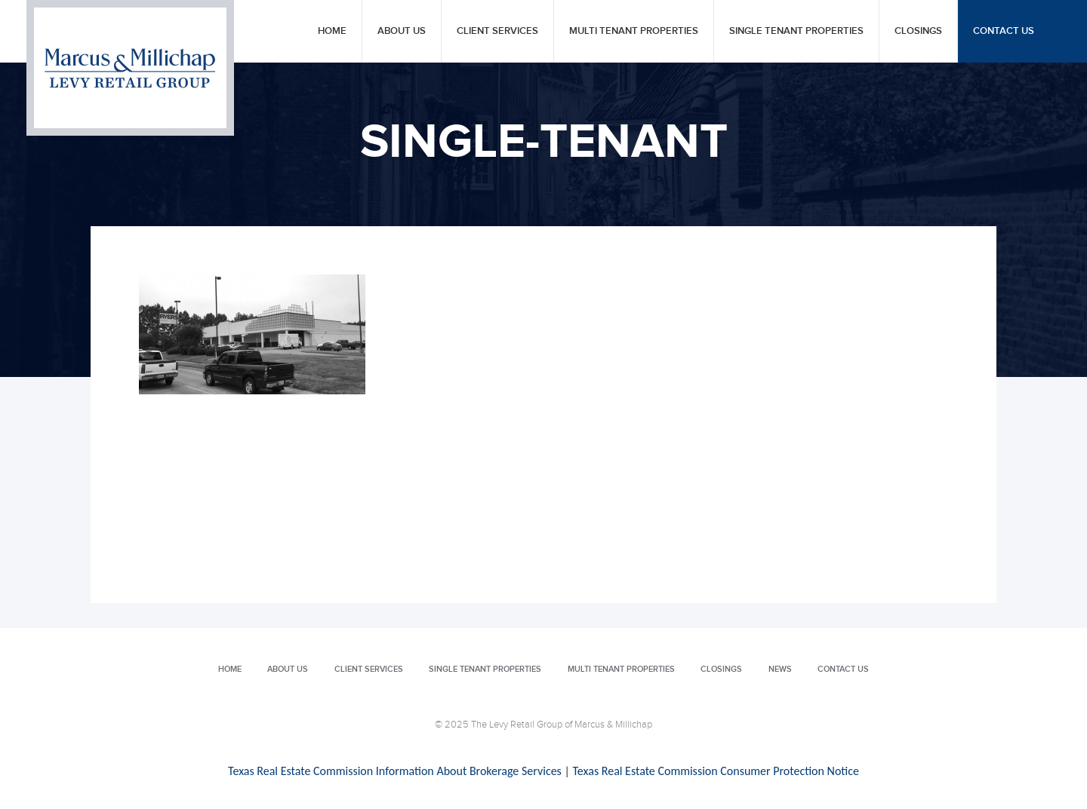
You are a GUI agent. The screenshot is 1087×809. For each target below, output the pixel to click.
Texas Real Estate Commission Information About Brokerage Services (395, 771)
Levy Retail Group (130, 68)
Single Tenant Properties (796, 31)
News (780, 669)
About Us (401, 31)
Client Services (497, 31)
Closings (918, 31)
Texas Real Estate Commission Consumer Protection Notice (715, 771)
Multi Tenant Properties (633, 31)
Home (332, 31)
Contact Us (1003, 31)
